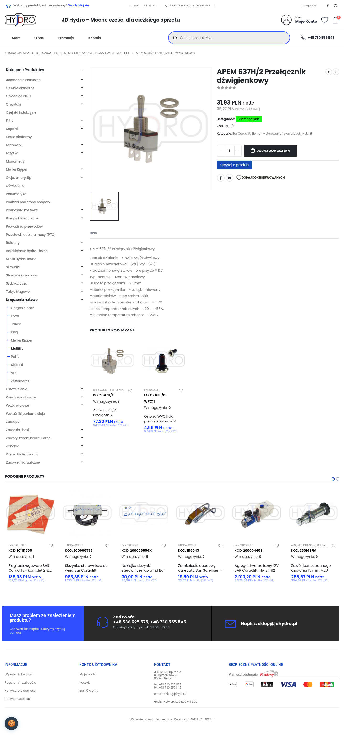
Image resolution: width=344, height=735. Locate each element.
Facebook (221, 178)
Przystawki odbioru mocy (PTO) (31, 234)
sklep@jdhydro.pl (277, 624)
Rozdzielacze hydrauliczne (27, 250)
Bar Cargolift (241, 133)
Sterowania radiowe (22, 275)
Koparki (12, 128)
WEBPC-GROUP (202, 719)
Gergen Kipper (22, 307)
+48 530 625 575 (178, 5)
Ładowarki (14, 145)
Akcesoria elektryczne (23, 80)
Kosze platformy (19, 137)
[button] (333, 479)
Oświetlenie (15, 185)
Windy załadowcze (21, 397)
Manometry (15, 161)
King (14, 332)
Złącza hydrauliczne (22, 454)
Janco (16, 324)
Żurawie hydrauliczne (23, 462)
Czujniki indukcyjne (21, 112)
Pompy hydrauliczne (22, 218)
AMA (293, 545)
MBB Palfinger (306, 545)
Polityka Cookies (17, 699)
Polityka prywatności (21, 691)
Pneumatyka (16, 193)
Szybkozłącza (16, 283)
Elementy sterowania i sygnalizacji (276, 133)
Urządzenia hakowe (22, 299)
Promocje (66, 37)
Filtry (9, 120)
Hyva (15, 316)
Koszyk (84, 682)
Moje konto (87, 674)
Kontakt (149, 5)
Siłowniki (13, 267)
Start (16, 37)
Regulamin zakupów (20, 682)
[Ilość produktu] (229, 151)
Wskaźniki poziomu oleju (25, 413)
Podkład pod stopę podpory (28, 202)
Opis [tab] (93, 233)
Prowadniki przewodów (24, 226)
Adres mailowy (229, 178)
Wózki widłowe (17, 405)
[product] (113, 361)
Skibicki (17, 364)
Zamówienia (88, 691)
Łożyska (12, 153)
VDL (14, 372)
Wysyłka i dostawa (19, 674)
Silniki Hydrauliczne (21, 259)
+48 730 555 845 (200, 5)
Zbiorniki (12, 446)
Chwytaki (13, 104)
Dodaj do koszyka (273, 150)
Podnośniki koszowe (22, 210)
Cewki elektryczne (20, 88)
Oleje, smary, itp (18, 177)
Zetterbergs (20, 381)
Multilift (307, 133)
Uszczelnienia (16, 389)
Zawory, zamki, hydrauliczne (28, 438)
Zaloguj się (308, 5)
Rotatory (13, 242)
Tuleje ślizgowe (18, 291)
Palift (15, 356)
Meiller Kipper (16, 169)
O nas (134, 5)
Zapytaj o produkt (234, 165)
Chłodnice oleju (18, 96)
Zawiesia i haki (17, 429)
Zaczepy (12, 421)
